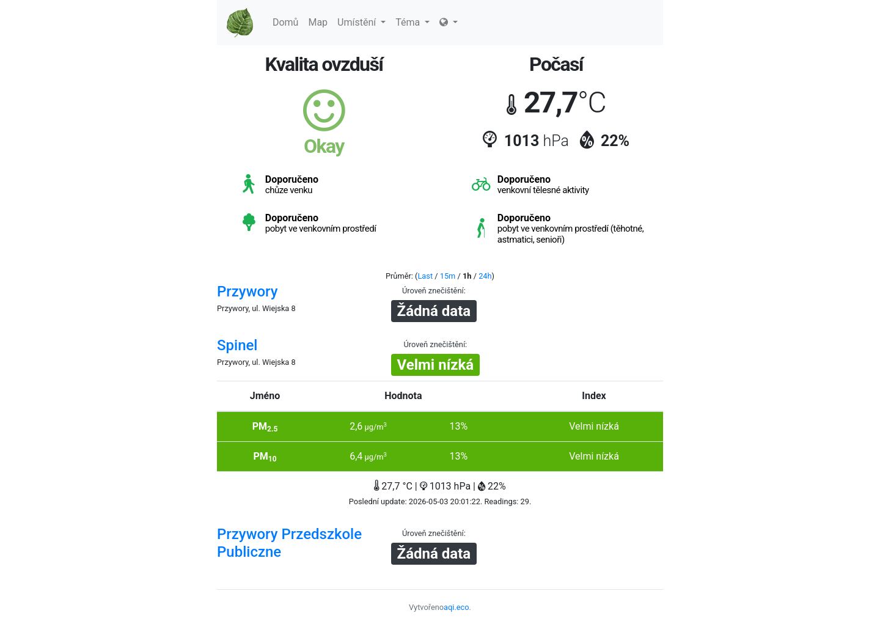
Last (425, 276)
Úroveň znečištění (433, 290)
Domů (285, 22)
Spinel (237, 345)
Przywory (247, 291)
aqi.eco (456, 607)
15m (448, 276)
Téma (412, 22)
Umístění (361, 22)
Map (318, 22)
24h (485, 276)
